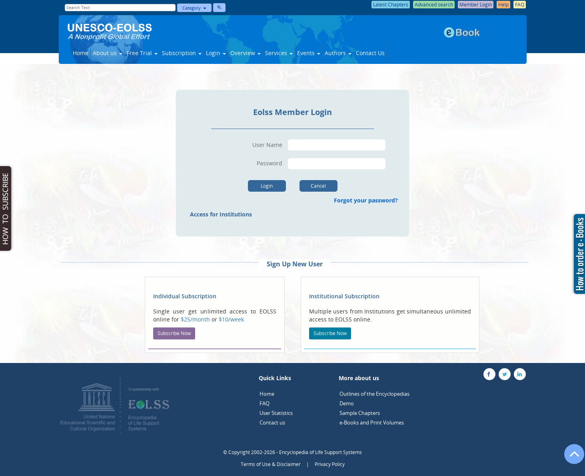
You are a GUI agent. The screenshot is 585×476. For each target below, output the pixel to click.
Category (194, 8)
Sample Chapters (359, 412)
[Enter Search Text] (120, 7)
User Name (267, 145)
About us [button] (107, 53)
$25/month (196, 319)
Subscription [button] (182, 53)
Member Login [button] (475, 5)
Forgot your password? (367, 200)
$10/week (231, 319)
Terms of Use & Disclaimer (271, 464)
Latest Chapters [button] (390, 5)
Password (269, 163)
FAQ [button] (519, 5)
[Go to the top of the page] (570, 458)
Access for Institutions (221, 214)
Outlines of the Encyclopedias (374, 393)
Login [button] (216, 53)
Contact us (272, 422)
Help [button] (503, 5)
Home (80, 53)
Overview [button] (245, 53)
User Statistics (276, 412)
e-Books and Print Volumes (371, 422)
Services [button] (279, 53)
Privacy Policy (330, 464)
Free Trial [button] (142, 53)
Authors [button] (338, 53)
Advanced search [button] (434, 5)
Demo (346, 403)
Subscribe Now (174, 333)
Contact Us (370, 53)
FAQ (265, 403)
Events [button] (308, 53)
